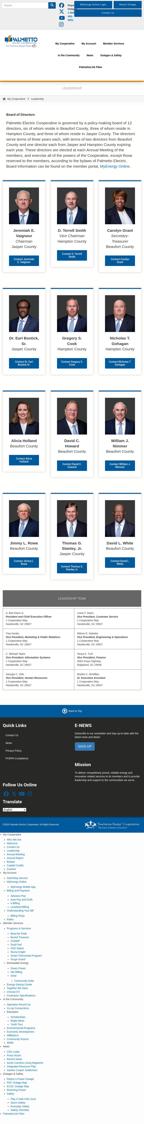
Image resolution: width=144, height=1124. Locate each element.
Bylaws (11, 861)
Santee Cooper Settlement (22, 1070)
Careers (11, 869)
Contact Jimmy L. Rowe (24, 562)
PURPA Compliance (17, 758)
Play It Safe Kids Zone (23, 1099)
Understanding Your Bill (20, 910)
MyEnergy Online (16, 881)
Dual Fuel (16, 944)
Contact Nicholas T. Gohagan (120, 363)
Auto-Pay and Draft (21, 899)
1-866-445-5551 (71, 16)
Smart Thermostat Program (26, 955)
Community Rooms (18, 1039)
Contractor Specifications (21, 995)
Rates (10, 919)
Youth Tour (16, 1024)
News (9, 742)
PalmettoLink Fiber (14, 1113)
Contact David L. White (120, 562)
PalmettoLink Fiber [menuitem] (90, 67)
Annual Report (15, 858)
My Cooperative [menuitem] (64, 43)
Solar (13, 975)
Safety (10, 1093)
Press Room (14, 1055)
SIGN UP (85, 746)
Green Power (18, 968)
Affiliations (13, 1035)
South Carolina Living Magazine (25, 1062)
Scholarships (17, 1017)
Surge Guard (17, 959)
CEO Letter (13, 1051)
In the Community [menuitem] (69, 55)
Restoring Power (16, 1090)
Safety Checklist (19, 1110)
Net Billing (16, 972)
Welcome (12, 843)
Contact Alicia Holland (24, 460)
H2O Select (17, 948)
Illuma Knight (17, 951)
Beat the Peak (18, 933)
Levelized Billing (19, 906)
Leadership (13, 850)
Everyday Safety (19, 1106)
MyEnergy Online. (115, 166)
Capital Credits (15, 865)
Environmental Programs (21, 1028)
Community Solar (24, 980)
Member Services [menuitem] (113, 43)
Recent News (14, 1059)
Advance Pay (18, 895)
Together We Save (17, 988)
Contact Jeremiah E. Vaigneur (24, 261)
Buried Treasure (19, 937)
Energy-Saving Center (19, 984)
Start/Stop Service (17, 878)
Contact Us (12, 735)
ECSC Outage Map (18, 1086)
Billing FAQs (17, 915)
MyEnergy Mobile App (22, 886)
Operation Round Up (18, 1004)
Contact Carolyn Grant (120, 261)
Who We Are (14, 839)
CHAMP (15, 940)
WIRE (10, 1042)
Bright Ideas (17, 1020)
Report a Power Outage (20, 1078)
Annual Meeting (16, 854)
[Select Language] (14, 810)
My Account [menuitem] (88, 43)
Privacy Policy (14, 750)
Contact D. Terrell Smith (72, 255)
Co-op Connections (18, 1008)
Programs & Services (19, 928)
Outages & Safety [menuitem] (111, 55)
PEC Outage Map (17, 1082)
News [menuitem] (90, 55)
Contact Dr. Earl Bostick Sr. (24, 363)
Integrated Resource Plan (21, 1066)
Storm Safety (17, 1102)
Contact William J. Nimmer (119, 466)
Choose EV (13, 991)
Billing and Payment (18, 890)
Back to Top (75, 711)
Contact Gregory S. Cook (72, 363)
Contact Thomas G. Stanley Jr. (72, 568)
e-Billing (15, 903)
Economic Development (20, 1031)
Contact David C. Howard (71, 466)
